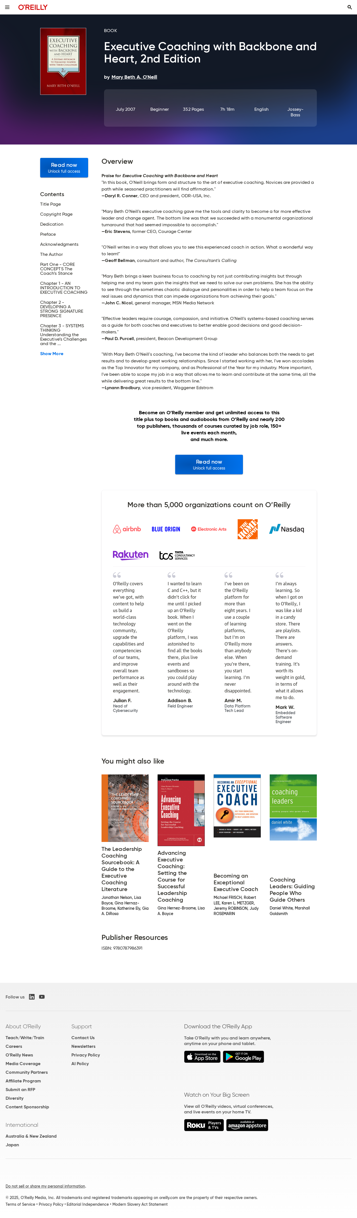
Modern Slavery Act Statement (140, 1204)
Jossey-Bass (295, 112)
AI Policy (80, 1064)
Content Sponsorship (27, 1107)
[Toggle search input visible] (349, 7)
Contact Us (83, 1038)
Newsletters (83, 1046)
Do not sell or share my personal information (45, 1186)
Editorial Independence (88, 1204)
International (22, 1124)
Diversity (14, 1098)
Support (81, 1026)
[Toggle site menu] (7, 7)
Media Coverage (23, 1064)
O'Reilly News (19, 1055)
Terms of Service (20, 1204)
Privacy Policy (85, 1055)
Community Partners (27, 1072)
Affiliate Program (23, 1081)
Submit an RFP (20, 1089)
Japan (12, 1145)
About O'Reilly (23, 1026)
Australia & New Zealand (31, 1136)
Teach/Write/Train (25, 1038)
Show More (51, 354)
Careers (14, 1046)
